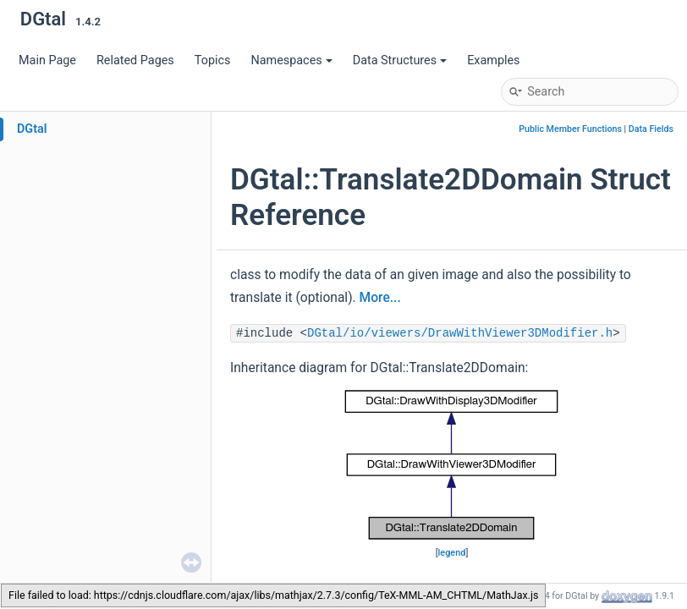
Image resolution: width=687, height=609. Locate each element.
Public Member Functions (570, 128)
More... (380, 297)
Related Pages (135, 60)
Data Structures (400, 60)
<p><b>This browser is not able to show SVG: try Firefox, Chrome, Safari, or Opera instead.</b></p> (452, 465)
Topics (213, 60)
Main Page (47, 60)
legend (452, 552)
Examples (493, 60)
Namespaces (291, 60)
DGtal (32, 129)
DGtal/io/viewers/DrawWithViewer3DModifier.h (460, 333)
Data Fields (651, 128)
